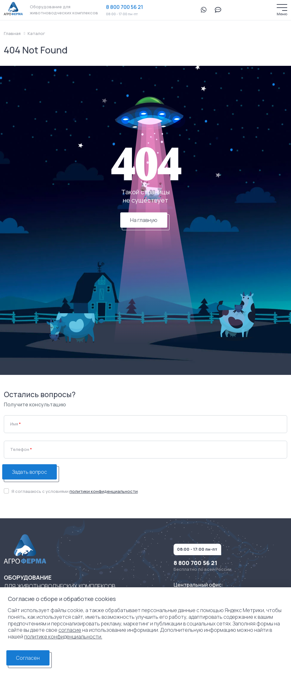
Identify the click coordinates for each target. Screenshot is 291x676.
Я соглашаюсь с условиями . (75, 491)
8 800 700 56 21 (124, 6)
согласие (69, 629)
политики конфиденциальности (103, 491)
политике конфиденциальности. (63, 636)
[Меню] (282, 7)
